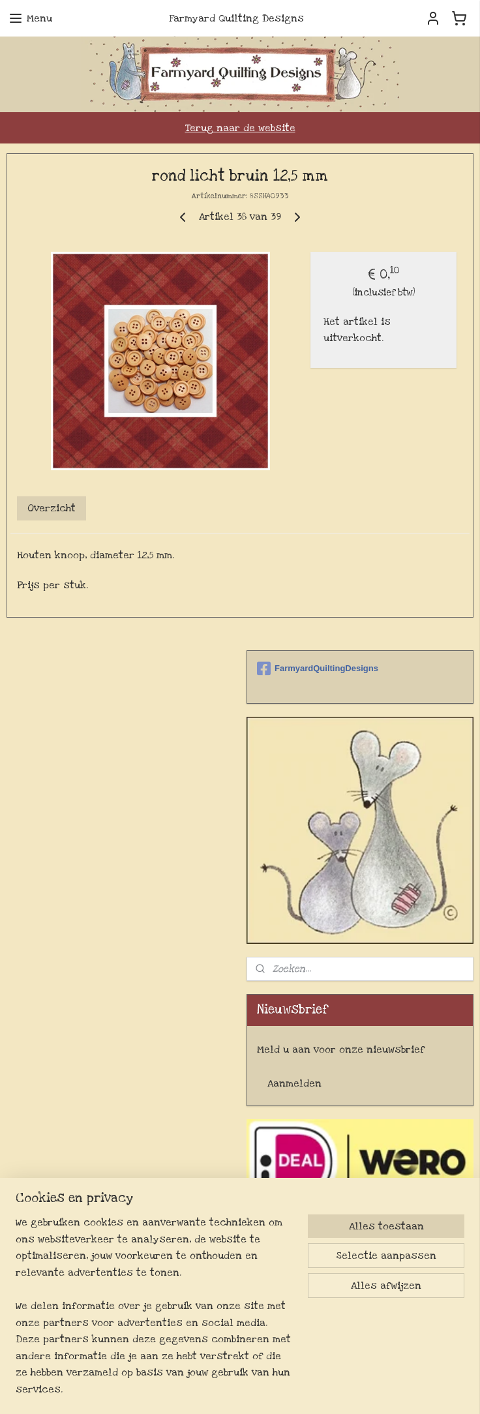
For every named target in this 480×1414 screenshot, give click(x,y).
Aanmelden (294, 1083)
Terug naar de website (240, 127)
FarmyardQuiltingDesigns (317, 668)
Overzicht (51, 508)
